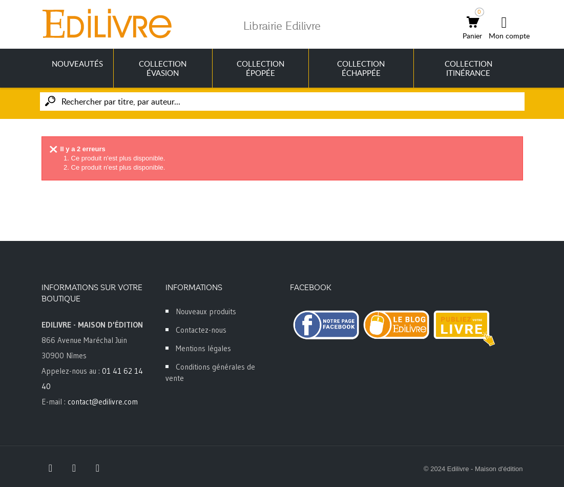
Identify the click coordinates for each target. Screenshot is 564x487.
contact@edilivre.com (103, 402)
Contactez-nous (201, 330)
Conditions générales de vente (210, 372)
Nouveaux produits (206, 311)
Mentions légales (203, 348)
